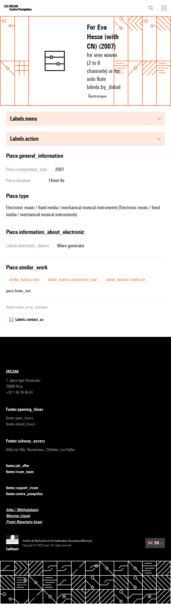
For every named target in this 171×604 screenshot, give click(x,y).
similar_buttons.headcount (125, 279)
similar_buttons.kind (24, 279)
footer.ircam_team (23, 472)
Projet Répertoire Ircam (27, 522)
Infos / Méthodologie (25, 510)
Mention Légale (21, 516)
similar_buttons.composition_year (72, 279)
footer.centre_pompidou (27, 494)
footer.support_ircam (25, 488)
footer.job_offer (20, 466)
